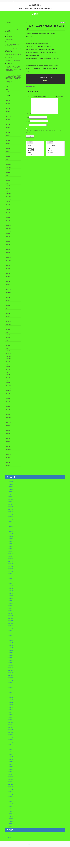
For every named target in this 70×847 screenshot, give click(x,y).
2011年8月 (8, 396)
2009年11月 (8, 452)
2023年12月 (8, 116)
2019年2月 (8, 156)
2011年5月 (8, 404)
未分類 (62, 22)
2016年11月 (8, 228)
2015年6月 (8, 273)
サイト (27, 125)
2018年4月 (8, 183)
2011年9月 (8, 393)
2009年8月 (8, 460)
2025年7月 (8, 100)
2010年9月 (8, 425)
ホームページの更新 (9, 39)
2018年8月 (8, 172)
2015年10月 (8, 263)
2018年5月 (8, 180)
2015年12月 (8, 257)
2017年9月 (8, 201)
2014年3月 (8, 313)
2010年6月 (8, 433)
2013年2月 (8, 348)
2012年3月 (8, 377)
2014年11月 (8, 292)
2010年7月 (8, 430)
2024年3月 (8, 111)
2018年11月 (8, 164)
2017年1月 (8, 223)
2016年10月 (8, 231)
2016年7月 (8, 239)
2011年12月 (8, 385)
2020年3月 (8, 151)
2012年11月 (8, 356)
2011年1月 (8, 414)
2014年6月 (8, 305)
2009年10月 (8, 454)
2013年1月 (8, 350)
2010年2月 (8, 444)
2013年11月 (8, 324)
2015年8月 (8, 268)
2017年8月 (8, 204)
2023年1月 (8, 135)
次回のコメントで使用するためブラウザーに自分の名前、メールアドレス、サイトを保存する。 (45, 131)
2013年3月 (8, 345)
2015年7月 (8, 271)
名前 (27, 117)
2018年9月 (8, 169)
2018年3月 (8, 185)
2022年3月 (8, 143)
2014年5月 (8, 308)
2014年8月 (8, 300)
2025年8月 (8, 98)
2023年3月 (8, 130)
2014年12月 (8, 289)
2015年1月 (8, 287)
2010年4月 (8, 438)
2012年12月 (8, 353)
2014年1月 (8, 319)
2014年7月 (8, 303)
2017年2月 (8, 220)
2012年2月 (8, 380)
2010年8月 (8, 428)
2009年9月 (8, 457)
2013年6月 (8, 337)
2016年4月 (8, 247)
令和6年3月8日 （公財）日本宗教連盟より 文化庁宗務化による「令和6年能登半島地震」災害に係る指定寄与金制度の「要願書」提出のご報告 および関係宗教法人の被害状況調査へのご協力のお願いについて (13, 78)
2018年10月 (8, 167)
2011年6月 (8, 401)
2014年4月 (8, 311)
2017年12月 (8, 193)
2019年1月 (8, 159)
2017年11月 (8, 196)
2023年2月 (8, 132)
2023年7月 (8, 122)
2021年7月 (8, 146)
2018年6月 (8, 177)
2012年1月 (8, 382)
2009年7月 (8, 462)
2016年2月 (8, 252)
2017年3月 (8, 217)
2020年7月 (8, 148)
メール (28, 121)
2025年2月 (8, 106)
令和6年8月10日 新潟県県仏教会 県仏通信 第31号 (13, 55)
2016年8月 (8, 236)
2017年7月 (8, 207)
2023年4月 (8, 127)
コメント (28, 113)
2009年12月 (8, 449)
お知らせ (7, 89)
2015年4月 (8, 279)
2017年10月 (8, 199)
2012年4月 (8, 374)
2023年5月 (8, 124)
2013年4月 (8, 342)
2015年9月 (8, 265)
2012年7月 (8, 366)
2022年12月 (8, 138)
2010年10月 (8, 422)
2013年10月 (8, 326)
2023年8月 (8, 119)
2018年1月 (8, 191)
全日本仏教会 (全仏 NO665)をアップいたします (12, 29)
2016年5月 (8, 244)
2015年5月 (8, 276)
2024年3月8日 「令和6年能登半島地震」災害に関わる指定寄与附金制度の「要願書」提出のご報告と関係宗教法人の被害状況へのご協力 (13, 68)
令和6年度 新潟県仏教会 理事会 (12, 44)
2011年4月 (8, 406)
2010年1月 (8, 446)
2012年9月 (8, 361)
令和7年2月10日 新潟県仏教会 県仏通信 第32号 (13, 49)
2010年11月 (8, 420)
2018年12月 (8, 161)
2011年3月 (8, 409)
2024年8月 (8, 108)
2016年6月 (8, 241)
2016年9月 (8, 233)
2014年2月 (8, 316)
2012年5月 (8, 372)
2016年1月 (8, 255)
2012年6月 (8, 369)
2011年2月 (8, 412)
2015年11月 (8, 260)
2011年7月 (8, 398)
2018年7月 (8, 175)
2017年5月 (8, 212)
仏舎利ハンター (8, 34)
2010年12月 (8, 417)
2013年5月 (8, 340)
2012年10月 (8, 358)
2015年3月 (8, 281)
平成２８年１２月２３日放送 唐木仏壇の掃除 (31, 150)
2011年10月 (8, 390)
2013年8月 (8, 332)
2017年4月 (8, 215)
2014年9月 (8, 297)
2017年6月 (8, 209)
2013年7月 (8, 334)
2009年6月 (8, 465)
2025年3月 (8, 103)
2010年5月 (8, 436)
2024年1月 (8, 114)
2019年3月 (8, 154)
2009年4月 (8, 468)
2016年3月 (8, 249)
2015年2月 (8, 284)
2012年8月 (8, 364)
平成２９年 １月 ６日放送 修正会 (51, 149)
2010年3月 (8, 441)
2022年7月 (8, 140)
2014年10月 (8, 295)
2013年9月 (8, 329)
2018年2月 (8, 188)
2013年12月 (8, 321)
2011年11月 (8, 388)
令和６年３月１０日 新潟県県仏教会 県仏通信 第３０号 (13, 61)
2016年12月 (8, 225)
